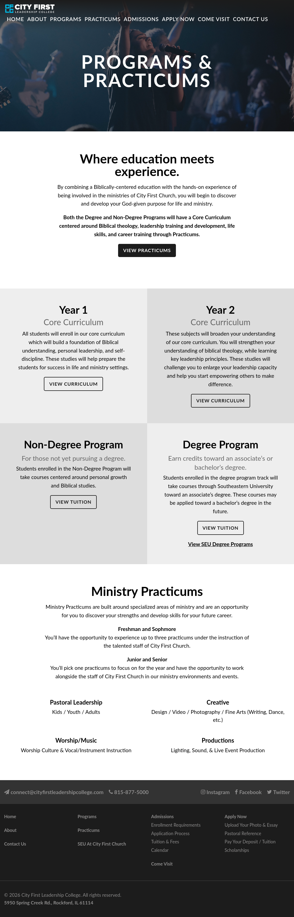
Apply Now (178, 19)
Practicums (103, 19)
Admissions (141, 19)
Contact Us (250, 19)
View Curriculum (73, 384)
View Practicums (147, 250)
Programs (66, 19)
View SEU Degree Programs (220, 544)
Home (15, 19)
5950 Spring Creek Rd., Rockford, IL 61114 (48, 903)
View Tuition (74, 502)
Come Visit (214, 19)
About (37, 19)
